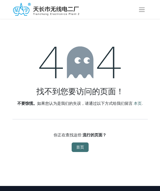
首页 (80, 147)
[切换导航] (142, 9)
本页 (138, 103)
